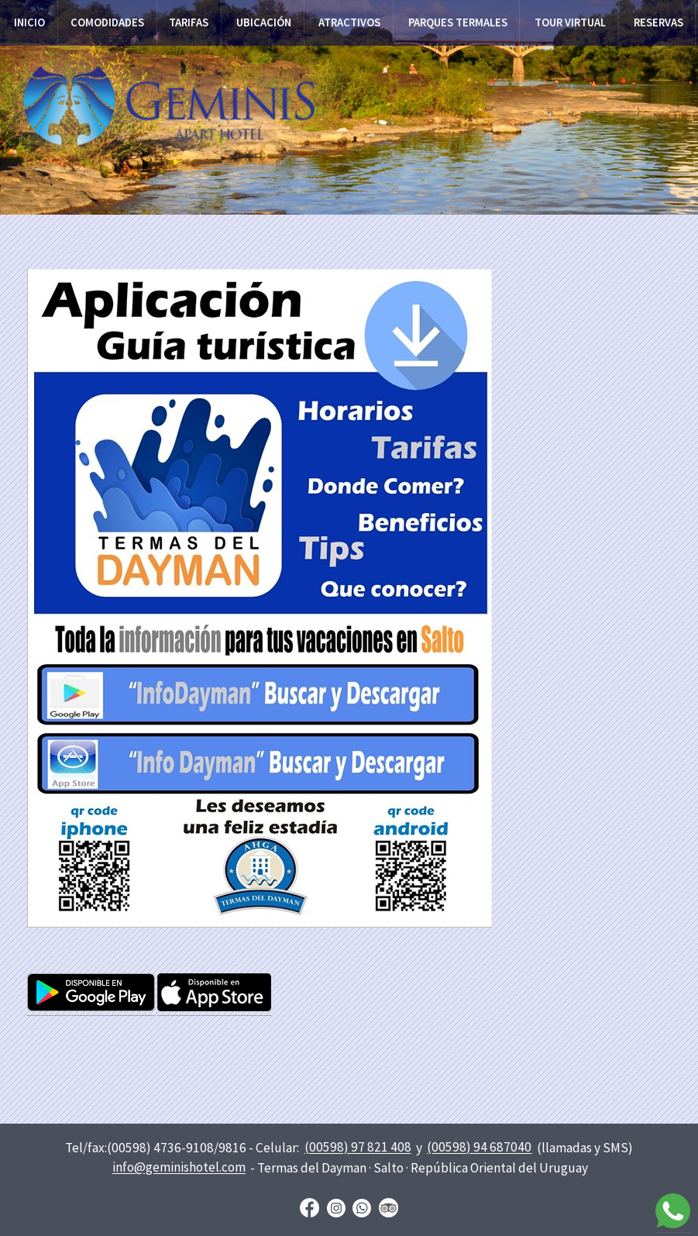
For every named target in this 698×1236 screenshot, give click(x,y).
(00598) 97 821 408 (357, 1147)
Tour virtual (570, 22)
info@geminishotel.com (179, 1167)
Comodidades (107, 22)
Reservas (658, 22)
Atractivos (349, 22)
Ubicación (263, 22)
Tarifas (188, 22)
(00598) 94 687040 (479, 1147)
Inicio (29, 22)
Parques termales (457, 22)
